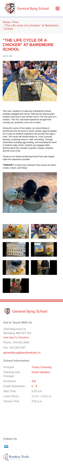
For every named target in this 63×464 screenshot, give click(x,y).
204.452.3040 (21, 342)
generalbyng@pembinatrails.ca (21, 352)
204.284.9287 (17, 347)
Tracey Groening (42, 367)
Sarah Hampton (41, 372)
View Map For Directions (16, 337)
